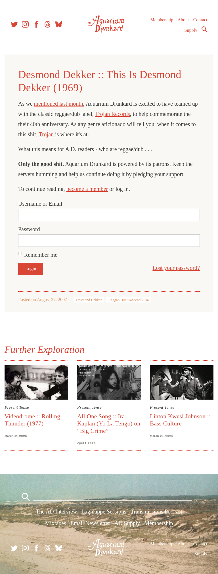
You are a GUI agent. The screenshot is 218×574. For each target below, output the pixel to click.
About (183, 19)
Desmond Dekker (89, 300)
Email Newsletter (90, 523)
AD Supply (127, 523)
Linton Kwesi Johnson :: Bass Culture (180, 420)
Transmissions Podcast (156, 511)
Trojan (47, 134)
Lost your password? (176, 268)
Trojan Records (112, 114)
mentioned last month (58, 104)
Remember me (40, 255)
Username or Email (40, 204)
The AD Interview (56, 511)
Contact (200, 19)
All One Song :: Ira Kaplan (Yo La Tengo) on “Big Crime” (108, 423)
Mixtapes (55, 523)
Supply (191, 30)
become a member (87, 189)
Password (29, 229)
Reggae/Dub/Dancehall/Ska (128, 300)
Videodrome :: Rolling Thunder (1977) (32, 420)
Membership (161, 19)
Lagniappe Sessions (103, 511)
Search (204, 29)
